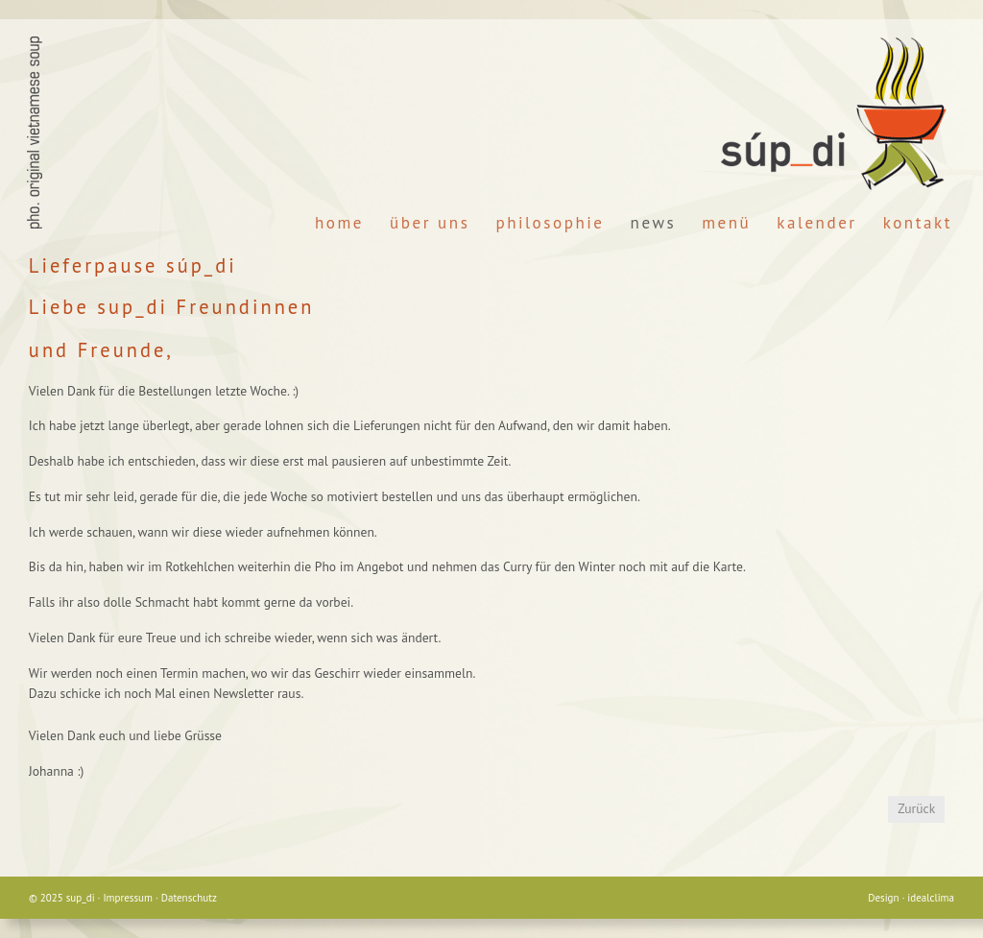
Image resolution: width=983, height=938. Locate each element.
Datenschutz (189, 897)
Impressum (128, 897)
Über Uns (429, 222)
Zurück (916, 808)
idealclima (930, 897)
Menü (726, 222)
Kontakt (917, 222)
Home (339, 222)
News (654, 222)
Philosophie (549, 222)
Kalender (816, 222)
